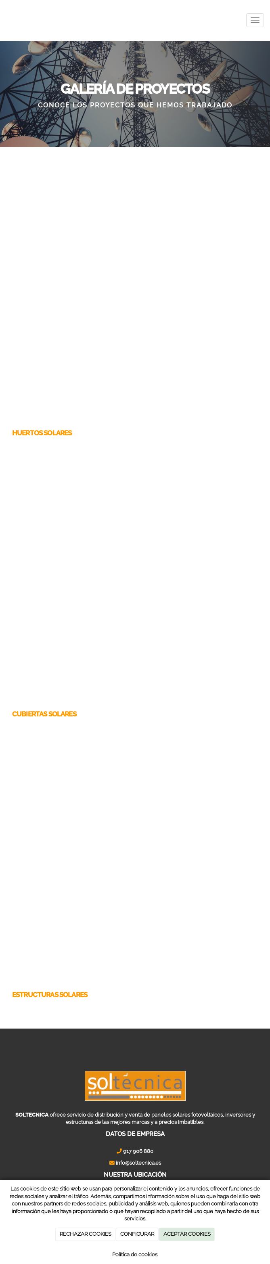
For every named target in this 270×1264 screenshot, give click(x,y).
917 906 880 (138, 1151)
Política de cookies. (135, 1254)
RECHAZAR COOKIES (85, 1234)
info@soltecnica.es (138, 1163)
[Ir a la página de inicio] (4, 20)
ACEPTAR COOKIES (187, 1234)
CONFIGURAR (137, 1234)
